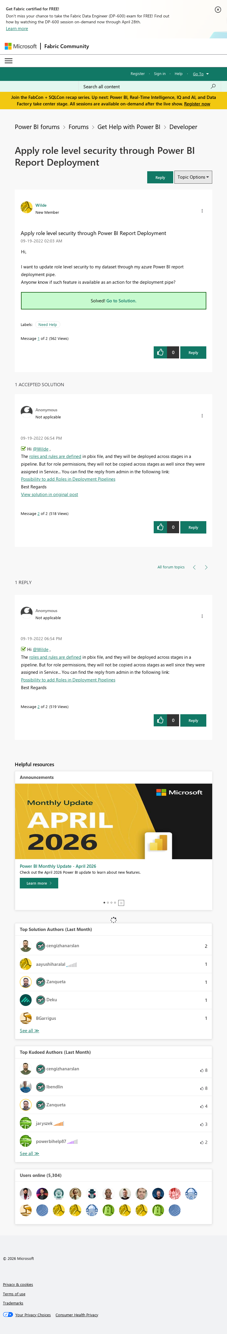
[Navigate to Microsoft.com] (21, 46)
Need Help (47, 324)
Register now (197, 104)
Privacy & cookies (18, 1284)
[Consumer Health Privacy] (77, 1314)
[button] (160, 177)
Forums (79, 126)
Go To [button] (198, 73)
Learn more (17, 28)
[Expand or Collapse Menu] (8, 61)
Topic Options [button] (191, 177)
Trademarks (13, 1302)
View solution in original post (49, 494)
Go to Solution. (121, 301)
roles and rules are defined (55, 456)
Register (138, 73)
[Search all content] (149, 86)
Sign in (160, 73)
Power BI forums (37, 126)
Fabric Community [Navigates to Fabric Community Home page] (66, 46)
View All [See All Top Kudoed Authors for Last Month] (29, 1153)
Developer (183, 126)
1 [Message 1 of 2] (39, 338)
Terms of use (14, 1293)
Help (179, 73)
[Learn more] (39, 883)
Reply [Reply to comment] (193, 527)
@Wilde (40, 449)
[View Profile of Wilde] (40, 205)
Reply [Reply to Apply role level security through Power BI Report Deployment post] (193, 352)
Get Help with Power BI (129, 126)
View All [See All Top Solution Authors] (29, 1030)
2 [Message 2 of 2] (39, 513)
